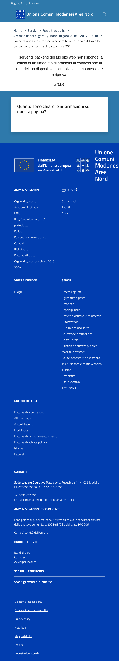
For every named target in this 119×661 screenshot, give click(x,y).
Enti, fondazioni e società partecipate (29, 222)
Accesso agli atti (72, 292)
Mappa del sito (23, 636)
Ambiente (68, 304)
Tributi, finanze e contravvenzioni (82, 364)
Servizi (32, 30)
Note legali (21, 627)
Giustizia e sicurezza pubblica (79, 346)
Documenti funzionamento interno (35, 436)
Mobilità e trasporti (73, 352)
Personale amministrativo (30, 237)
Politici (18, 231)
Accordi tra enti (23, 424)
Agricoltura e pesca (73, 298)
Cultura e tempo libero (75, 328)
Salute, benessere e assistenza (81, 358)
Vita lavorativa (71, 382)
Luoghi (18, 292)
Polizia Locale (70, 340)
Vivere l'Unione (25, 280)
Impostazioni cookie (27, 653)
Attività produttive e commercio (81, 316)
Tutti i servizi (69, 388)
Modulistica (21, 430)
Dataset (19, 454)
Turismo (66, 370)
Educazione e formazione (77, 334)
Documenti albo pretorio (29, 412)
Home (17, 30)
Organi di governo (25, 201)
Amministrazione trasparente (37, 509)
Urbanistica (69, 376)
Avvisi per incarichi (25, 561)
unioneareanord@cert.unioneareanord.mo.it (47, 499)
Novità (72, 190)
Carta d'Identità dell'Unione (31, 532)
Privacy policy (22, 619)
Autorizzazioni (70, 322)
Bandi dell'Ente (26, 542)
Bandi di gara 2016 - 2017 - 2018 (74, 35)
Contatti (20, 472)
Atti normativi (22, 418)
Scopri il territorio (29, 571)
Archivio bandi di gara (29, 35)
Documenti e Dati (26, 401)
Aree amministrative (26, 207)
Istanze (18, 448)
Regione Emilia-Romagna (25, 3)
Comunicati (69, 201)
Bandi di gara (22, 552)
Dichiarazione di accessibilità (31, 610)
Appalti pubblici (54, 30)
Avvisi (65, 213)
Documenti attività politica (30, 442)
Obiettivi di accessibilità (28, 601)
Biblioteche (21, 249)
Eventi (66, 207)
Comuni (19, 243)
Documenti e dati (24, 255)
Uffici (17, 213)
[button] (104, 14)
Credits (19, 645)
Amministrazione (27, 190)
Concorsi (19, 557)
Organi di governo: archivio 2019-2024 (35, 264)
